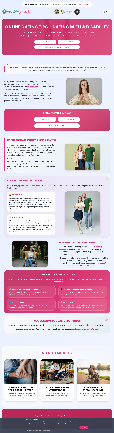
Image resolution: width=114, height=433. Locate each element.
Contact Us (68, 418)
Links (83, 418)
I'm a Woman (68, 42)
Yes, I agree (83, 427)
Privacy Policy (57, 418)
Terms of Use (45, 418)
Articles (77, 418)
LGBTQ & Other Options (57, 126)
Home (31, 418)
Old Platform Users (84, 4)
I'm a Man (45, 42)
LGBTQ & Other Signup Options (57, 47)
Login (107, 12)
